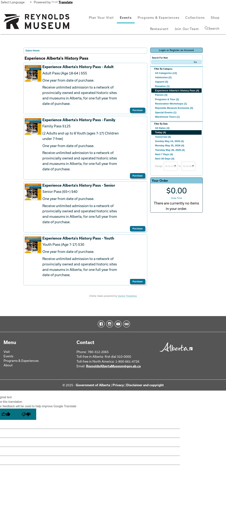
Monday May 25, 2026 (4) (169, 145)
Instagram (109, 324)
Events (126, 17)
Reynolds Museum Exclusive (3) (174, 108)
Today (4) (160, 132)
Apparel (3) (161, 81)
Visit (7, 351)
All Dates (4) (162, 128)
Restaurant (159, 29)
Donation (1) (162, 86)
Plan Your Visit (101, 17)
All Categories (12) (166, 73)
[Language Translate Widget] (16, 2)
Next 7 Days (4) (164, 154)
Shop (215, 17)
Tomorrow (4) (163, 136)
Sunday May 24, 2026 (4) (169, 141)
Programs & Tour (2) (167, 99)
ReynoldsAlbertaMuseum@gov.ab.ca (113, 366)
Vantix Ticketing (127, 296)
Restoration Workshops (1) (171, 103)
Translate (62, 2)
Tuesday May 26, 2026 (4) (170, 150)
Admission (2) (163, 77)
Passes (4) (161, 94)
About (8, 365)
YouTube (117, 324)
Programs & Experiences (158, 17)
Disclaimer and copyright (145, 385)
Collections (195, 17)
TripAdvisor (126, 324)
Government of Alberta (93, 385)
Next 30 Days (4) (164, 158)
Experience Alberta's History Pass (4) (177, 90)
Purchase (137, 110)
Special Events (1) (165, 112)
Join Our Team (187, 29)
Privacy (118, 385)
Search (212, 28)
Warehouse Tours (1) (167, 116)
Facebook (100, 324)
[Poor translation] (26, 414)
